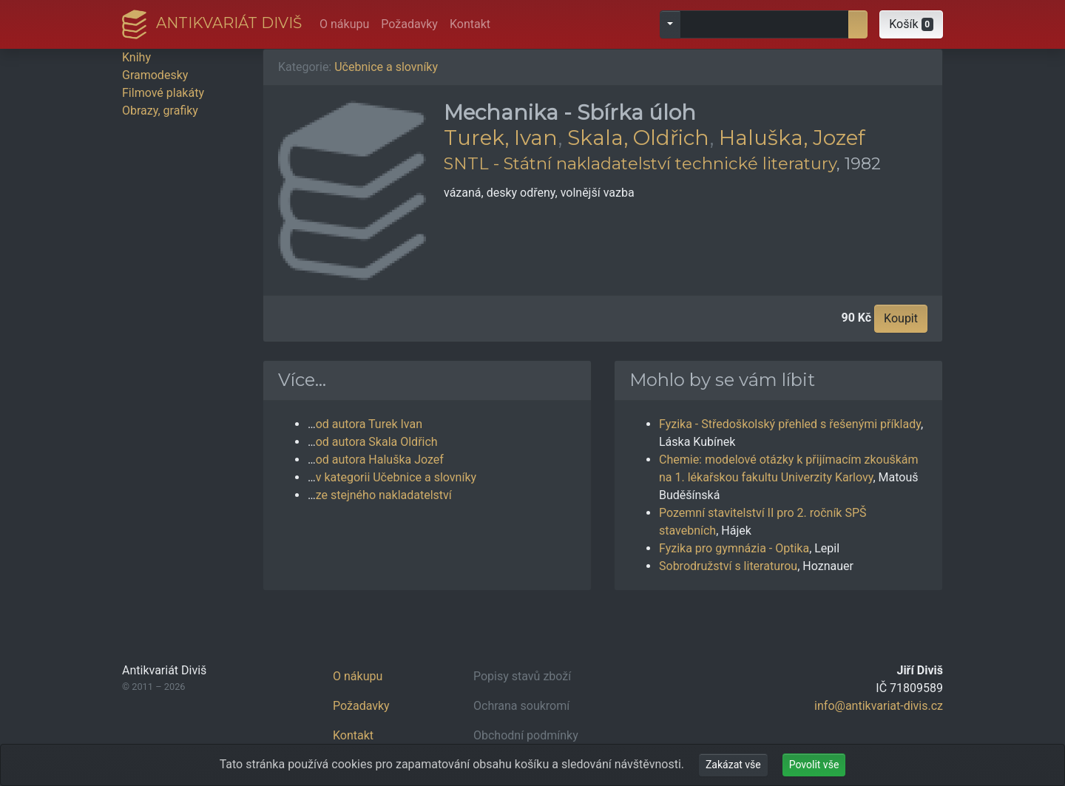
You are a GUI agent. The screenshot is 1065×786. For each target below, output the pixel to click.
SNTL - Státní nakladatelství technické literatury (640, 163)
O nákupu (344, 24)
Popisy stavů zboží (522, 676)
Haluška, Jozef (792, 137)
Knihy (136, 57)
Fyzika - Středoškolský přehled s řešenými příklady (790, 424)
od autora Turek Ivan (369, 424)
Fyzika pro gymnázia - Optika (734, 548)
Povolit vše (814, 764)
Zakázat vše (733, 764)
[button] (911, 24)
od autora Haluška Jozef (380, 460)
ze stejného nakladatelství (384, 495)
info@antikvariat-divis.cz (878, 706)
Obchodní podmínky (525, 735)
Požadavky (409, 24)
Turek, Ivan (501, 137)
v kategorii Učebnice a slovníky (396, 477)
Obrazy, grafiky (160, 111)
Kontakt (470, 24)
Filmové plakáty (163, 93)
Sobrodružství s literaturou (728, 566)
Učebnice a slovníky (386, 67)
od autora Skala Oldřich (377, 442)
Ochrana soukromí (521, 706)
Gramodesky (155, 75)
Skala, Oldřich (638, 137)
